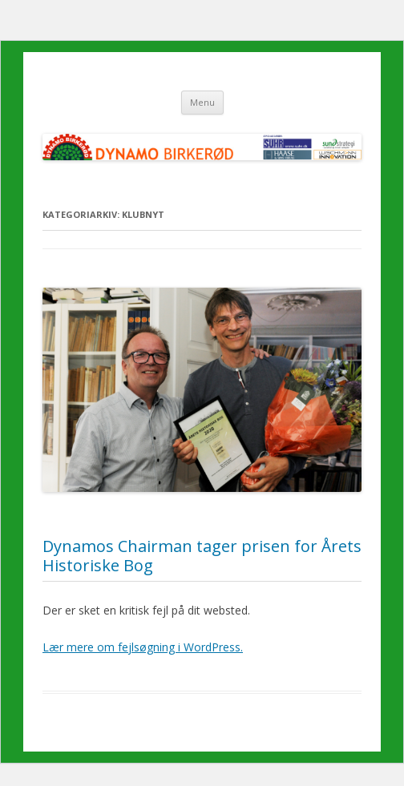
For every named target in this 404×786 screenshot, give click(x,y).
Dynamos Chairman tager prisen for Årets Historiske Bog (202, 555)
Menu (202, 102)
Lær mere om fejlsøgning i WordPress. (142, 647)
